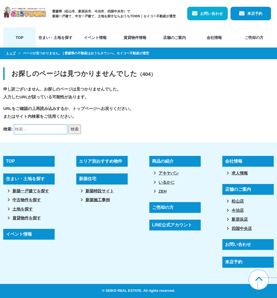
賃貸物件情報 (135, 37)
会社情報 (214, 37)
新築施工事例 (97, 199)
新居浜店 (240, 219)
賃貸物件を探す (26, 218)
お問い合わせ (211, 13)
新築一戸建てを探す (30, 191)
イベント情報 (95, 37)
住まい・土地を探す (55, 37)
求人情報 (240, 173)
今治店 (238, 210)
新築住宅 (87, 178)
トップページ (84, 108)
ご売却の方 (254, 37)
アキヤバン (169, 173)
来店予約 (254, 13)
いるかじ (167, 182)
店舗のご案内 (174, 37)
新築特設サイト (99, 191)
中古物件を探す (26, 199)
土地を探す (22, 209)
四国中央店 (242, 228)
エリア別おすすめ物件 (100, 161)
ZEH (163, 191)
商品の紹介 (163, 161)
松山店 (238, 201)
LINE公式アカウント (172, 225)
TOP (20, 37)
